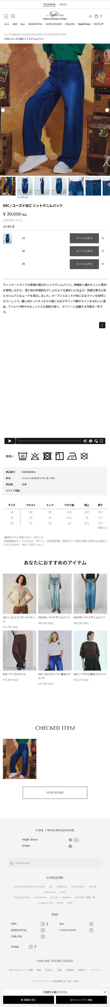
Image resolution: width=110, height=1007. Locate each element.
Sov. (22, 24)
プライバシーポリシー (42, 981)
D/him (63, 892)
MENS (63, 4)
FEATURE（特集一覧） (86, 897)
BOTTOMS (60, 34)
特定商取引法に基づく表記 (66, 981)
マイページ (95, 969)
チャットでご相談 (83, 999)
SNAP (69, 902)
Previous (3, 110)
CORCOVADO (53, 24)
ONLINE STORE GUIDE (55, 961)
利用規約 (69, 969)
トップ (7, 34)
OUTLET (98, 24)
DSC (14, 24)
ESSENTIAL (35, 24)
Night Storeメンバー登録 (21, 969)
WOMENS (49, 4)
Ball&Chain (84, 24)
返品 (59, 969)
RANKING (66, 897)
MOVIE (60, 902)
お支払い (49, 969)
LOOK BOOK (39, 897)
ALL (6, 24)
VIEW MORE (55, 792)
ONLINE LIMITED (21, 897)
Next (107, 110)
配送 (39, 969)
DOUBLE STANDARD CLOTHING (37, 34)
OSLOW (70, 24)
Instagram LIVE (45, 902)
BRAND (16, 34)
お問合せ (82, 969)
